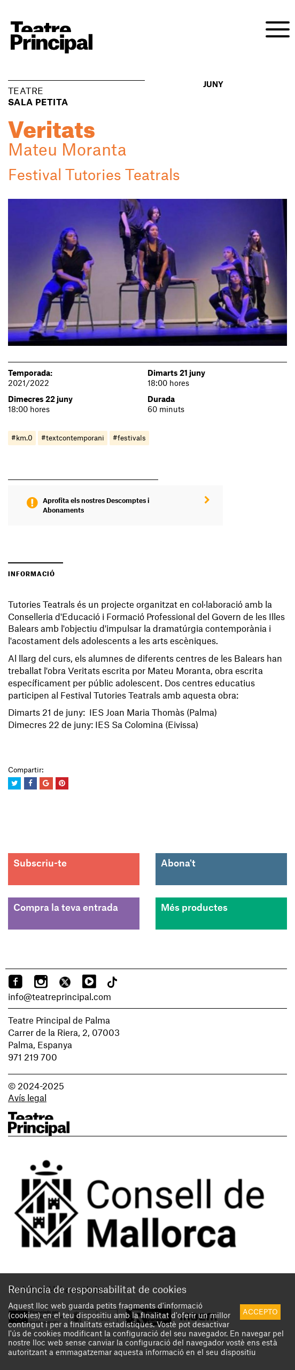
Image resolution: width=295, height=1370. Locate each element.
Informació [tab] (31, 573)
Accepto (260, 1311)
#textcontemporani (72, 437)
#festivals (129, 437)
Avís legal (27, 1097)
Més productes (194, 907)
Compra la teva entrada (65, 907)
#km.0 (22, 437)
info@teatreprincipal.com (59, 996)
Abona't (178, 863)
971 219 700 (32, 1056)
